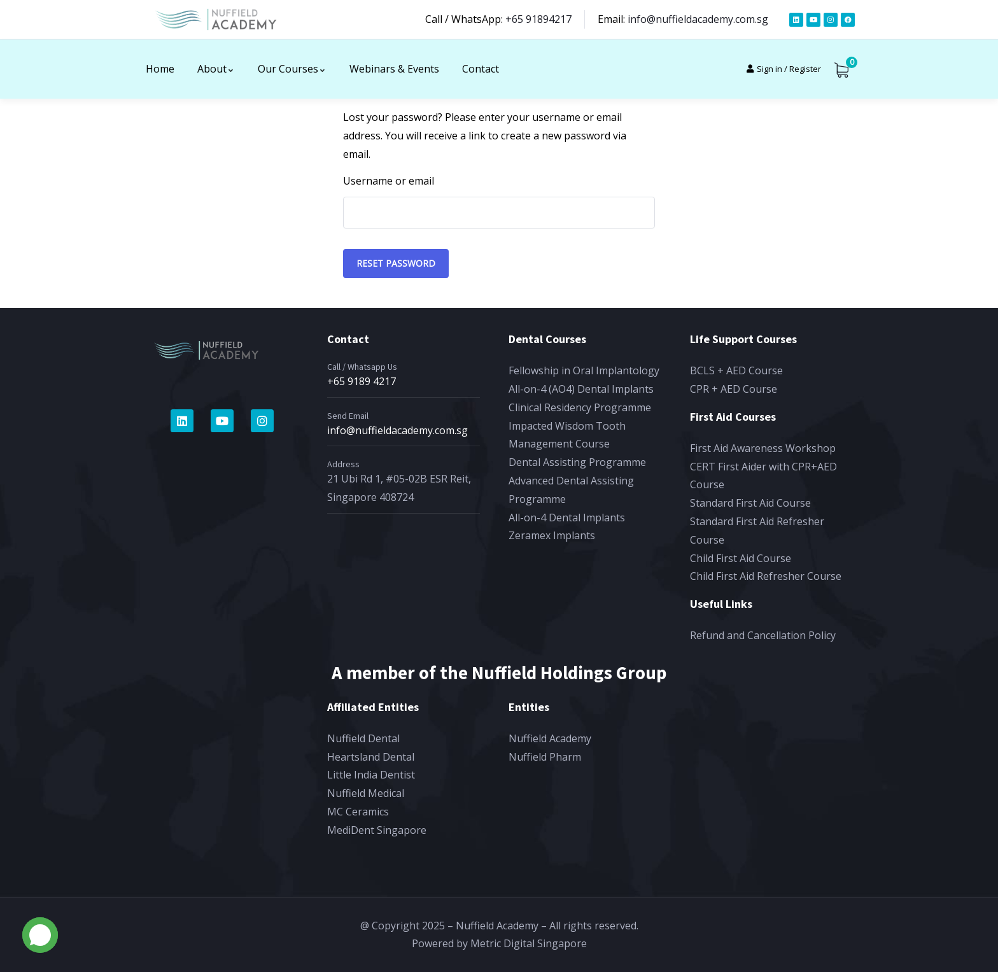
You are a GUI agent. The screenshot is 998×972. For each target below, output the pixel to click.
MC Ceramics (358, 812)
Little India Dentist (371, 775)
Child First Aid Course (740, 558)
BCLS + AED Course (736, 370)
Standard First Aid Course (750, 503)
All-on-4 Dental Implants (567, 518)
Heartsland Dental (370, 757)
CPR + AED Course (733, 389)
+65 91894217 (538, 19)
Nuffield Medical (365, 793)
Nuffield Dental (363, 738)
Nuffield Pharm (545, 757)
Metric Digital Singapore (528, 943)
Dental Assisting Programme (577, 462)
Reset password (395, 263)
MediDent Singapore (376, 830)
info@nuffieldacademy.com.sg (698, 19)
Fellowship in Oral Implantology (584, 370)
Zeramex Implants (552, 535)
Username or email (388, 181)
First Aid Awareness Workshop (763, 448)
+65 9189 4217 (361, 381)
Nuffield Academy (550, 738)
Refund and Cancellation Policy (763, 635)
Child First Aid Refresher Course (765, 576)
